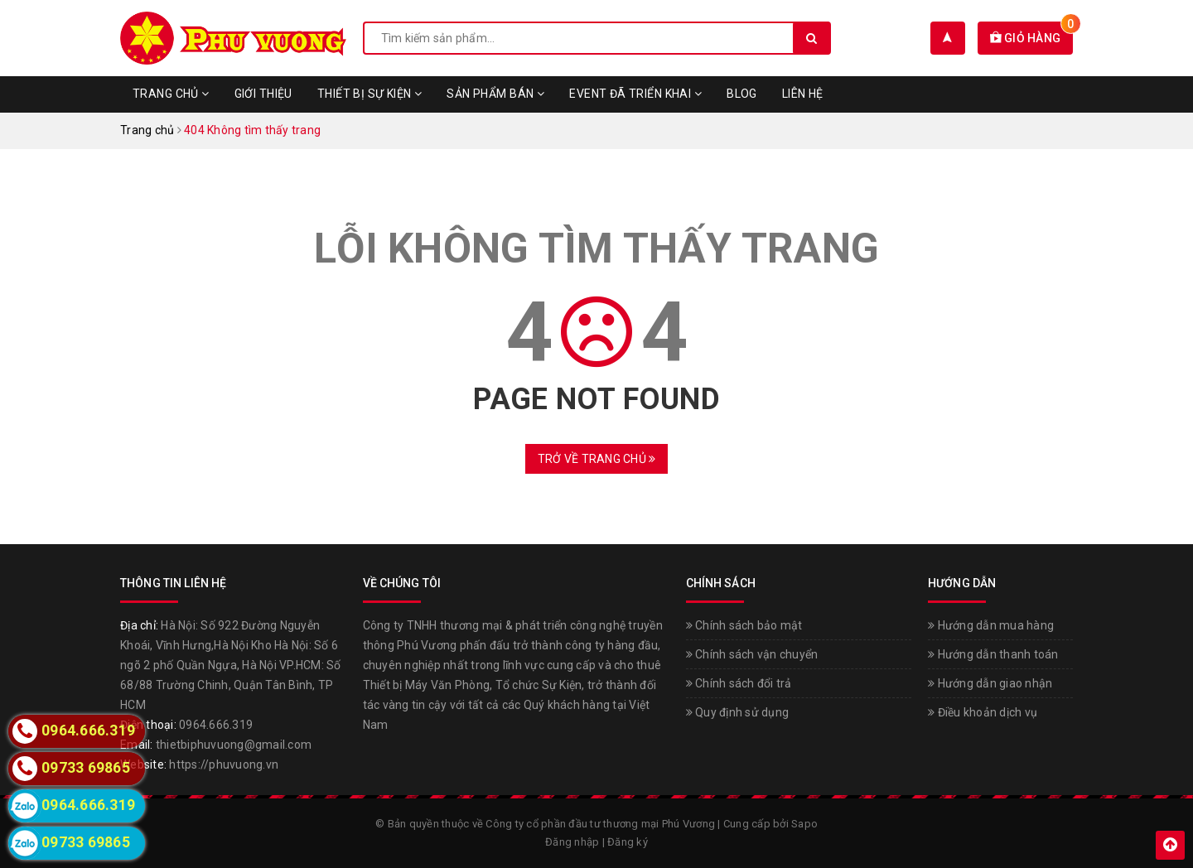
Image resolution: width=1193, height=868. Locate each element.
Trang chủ (171, 93)
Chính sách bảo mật (744, 625)
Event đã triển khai (635, 93)
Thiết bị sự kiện (370, 93)
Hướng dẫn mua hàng (991, 625)
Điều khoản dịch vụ (982, 712)
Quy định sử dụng (738, 712)
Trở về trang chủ (597, 458)
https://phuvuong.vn (223, 764)
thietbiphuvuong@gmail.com (234, 744)
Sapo (804, 823)
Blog (742, 93)
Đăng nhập (572, 842)
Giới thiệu (263, 93)
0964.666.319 (216, 724)
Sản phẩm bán (495, 93)
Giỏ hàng (1032, 38)
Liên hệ (803, 93)
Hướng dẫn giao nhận (990, 683)
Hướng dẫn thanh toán (993, 654)
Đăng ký (627, 842)
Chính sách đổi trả (739, 683)
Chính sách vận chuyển (752, 654)
